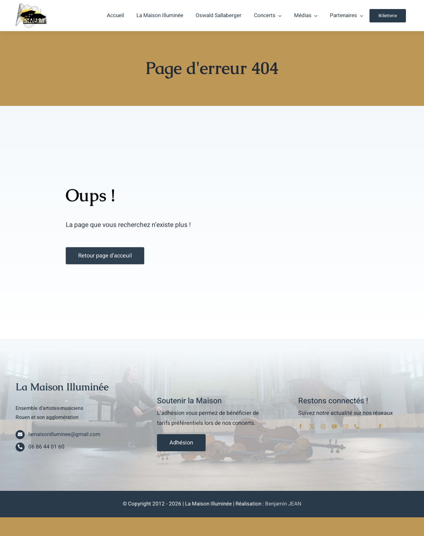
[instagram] (323, 426)
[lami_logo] (31, 5)
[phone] (356, 426)
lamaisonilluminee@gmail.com (64, 434)
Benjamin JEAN (283, 504)
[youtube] (334, 426)
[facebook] (300, 426)
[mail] (345, 426)
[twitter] (311, 426)
